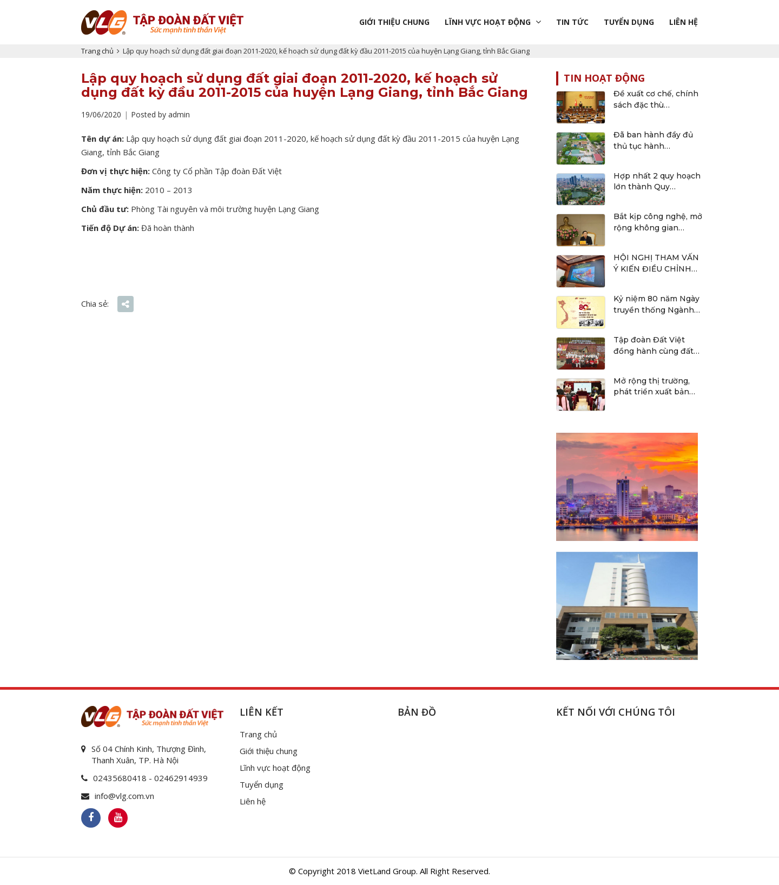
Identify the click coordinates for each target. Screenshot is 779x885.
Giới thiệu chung (394, 22)
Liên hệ (683, 22)
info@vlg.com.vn (124, 795)
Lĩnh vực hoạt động (488, 22)
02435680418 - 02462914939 (150, 777)
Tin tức (572, 22)
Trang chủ (97, 51)
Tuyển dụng (629, 22)
